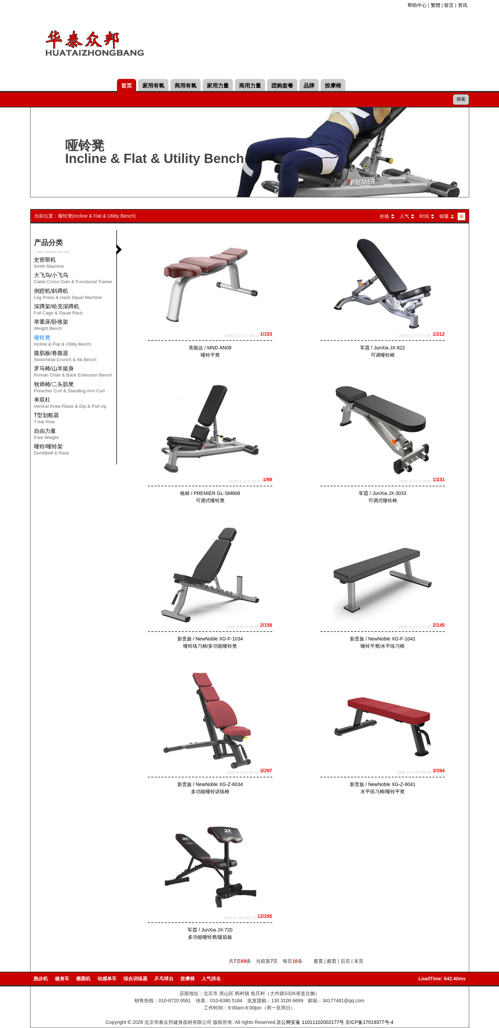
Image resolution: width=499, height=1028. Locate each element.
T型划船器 (46, 419)
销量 (444, 216)
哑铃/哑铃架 (51, 450)
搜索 (460, 99)
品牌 (309, 86)
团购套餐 (282, 86)
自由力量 (46, 435)
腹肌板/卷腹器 (65, 357)
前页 (331, 961)
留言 (449, 5)
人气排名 (211, 978)
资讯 (462, 5)
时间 (424, 216)
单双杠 (70, 404)
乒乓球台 (164, 978)
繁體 (435, 5)
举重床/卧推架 (51, 326)
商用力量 (250, 86)
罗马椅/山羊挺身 (73, 373)
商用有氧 (186, 86)
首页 (126, 86)
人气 (404, 216)
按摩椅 (333, 86)
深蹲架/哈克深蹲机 (58, 310)
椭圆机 (83, 978)
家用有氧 (153, 86)
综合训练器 (135, 978)
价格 (384, 216)
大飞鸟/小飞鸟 (73, 279)
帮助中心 (417, 5)
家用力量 (218, 86)
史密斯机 (49, 264)
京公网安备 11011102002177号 (310, 1022)
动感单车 (107, 978)
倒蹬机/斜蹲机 (68, 295)
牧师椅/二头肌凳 (69, 388)
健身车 (62, 978)
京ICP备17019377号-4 (369, 1022)
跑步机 (41, 978)
